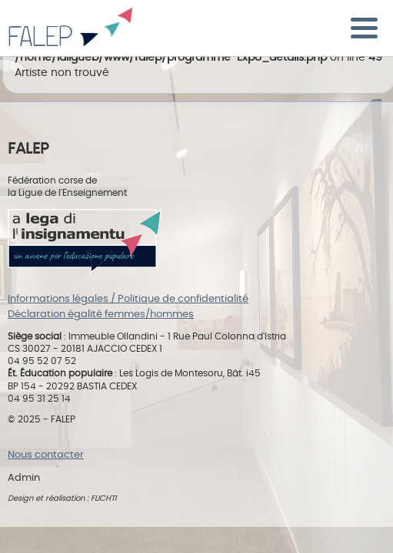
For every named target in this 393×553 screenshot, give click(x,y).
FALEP (70, 30)
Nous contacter (46, 455)
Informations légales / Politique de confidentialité (128, 299)
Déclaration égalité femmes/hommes (101, 315)
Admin (24, 478)
